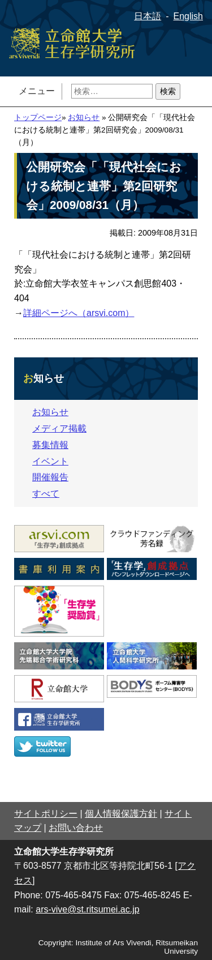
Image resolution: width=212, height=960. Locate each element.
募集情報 (50, 445)
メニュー (37, 91)
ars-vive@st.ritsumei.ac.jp (87, 909)
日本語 (147, 16)
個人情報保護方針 (121, 813)
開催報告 (50, 477)
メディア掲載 (59, 428)
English (188, 16)
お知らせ (83, 117)
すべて (45, 493)
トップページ (38, 117)
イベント (50, 461)
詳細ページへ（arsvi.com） (78, 313)
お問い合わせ (76, 828)
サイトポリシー (45, 813)
